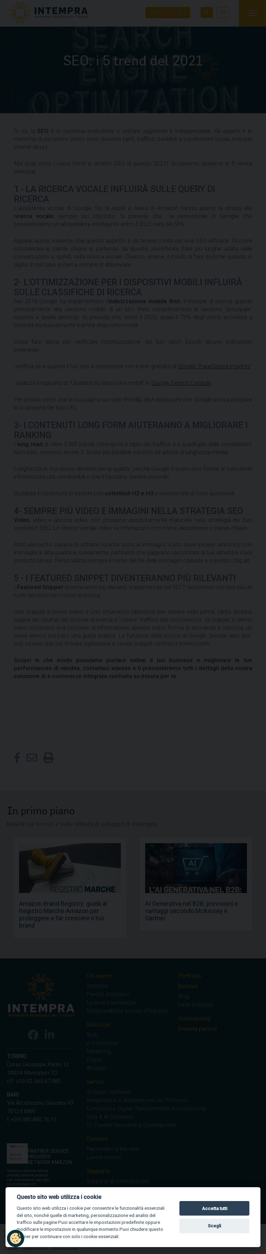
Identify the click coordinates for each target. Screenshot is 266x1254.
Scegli (214, 1225)
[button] (15, 1238)
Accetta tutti (214, 1208)
